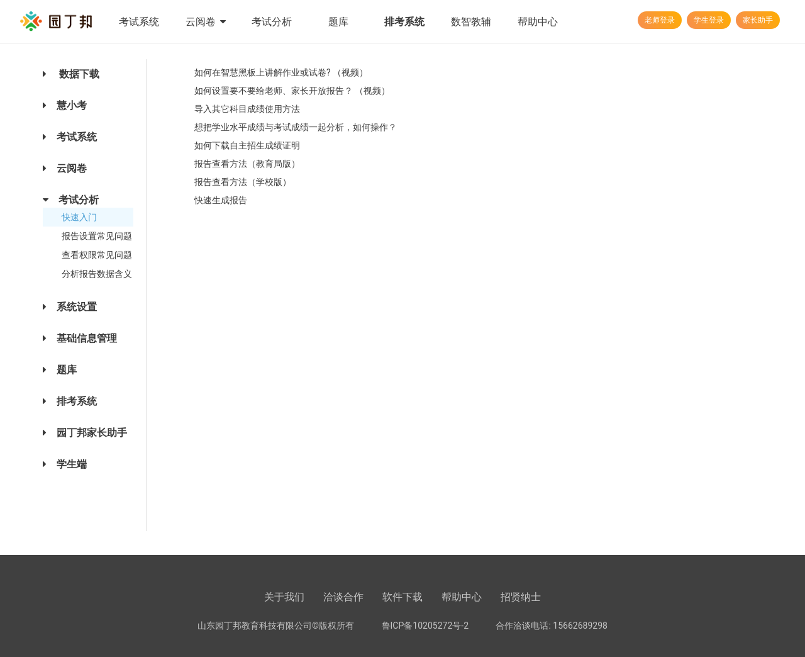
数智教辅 (471, 22)
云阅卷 (206, 22)
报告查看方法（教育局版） (247, 164)
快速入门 (79, 217)
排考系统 (404, 22)
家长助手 (758, 20)
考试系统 (139, 22)
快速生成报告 (220, 200)
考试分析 (272, 22)
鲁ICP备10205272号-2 (425, 625)
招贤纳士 (521, 597)
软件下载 (402, 597)
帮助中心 (538, 22)
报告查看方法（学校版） (242, 182)
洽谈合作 (343, 597)
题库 (338, 22)
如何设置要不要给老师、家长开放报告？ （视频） (292, 91)
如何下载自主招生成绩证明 (247, 145)
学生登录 (709, 20)
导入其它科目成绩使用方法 (247, 109)
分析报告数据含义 (97, 274)
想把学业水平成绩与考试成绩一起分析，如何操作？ (295, 127)
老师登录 (660, 20)
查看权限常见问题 (97, 255)
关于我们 (284, 597)
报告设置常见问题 (97, 236)
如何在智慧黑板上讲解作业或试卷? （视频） (281, 72)
